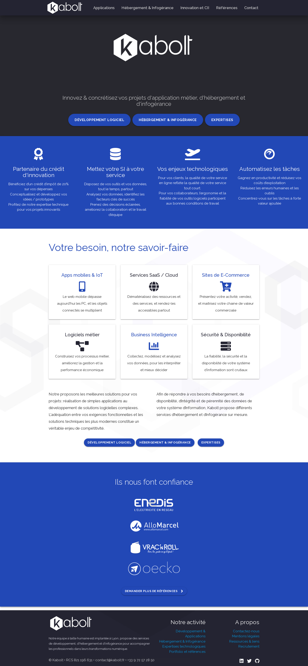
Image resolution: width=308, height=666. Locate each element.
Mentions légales (245, 636)
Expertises (222, 120)
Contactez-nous (246, 631)
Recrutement (248, 646)
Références (226, 7)
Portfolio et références (187, 652)
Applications (104, 7)
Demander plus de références (154, 591)
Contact (251, 7)
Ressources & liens (244, 641)
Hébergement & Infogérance (147, 7)
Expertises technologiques (183, 646)
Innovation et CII (194, 7)
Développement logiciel (99, 120)
